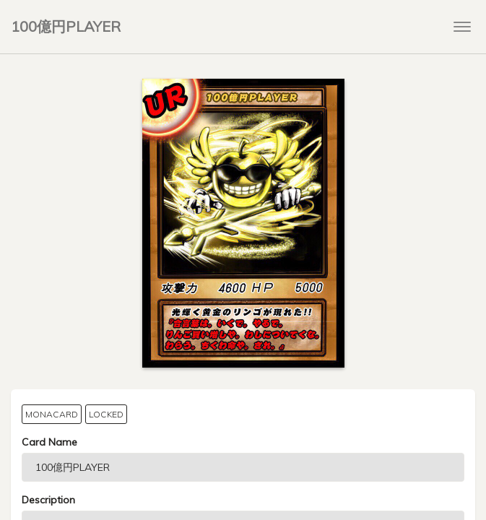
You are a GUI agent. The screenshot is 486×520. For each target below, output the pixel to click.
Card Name (49, 442)
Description (48, 499)
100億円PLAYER (66, 26)
